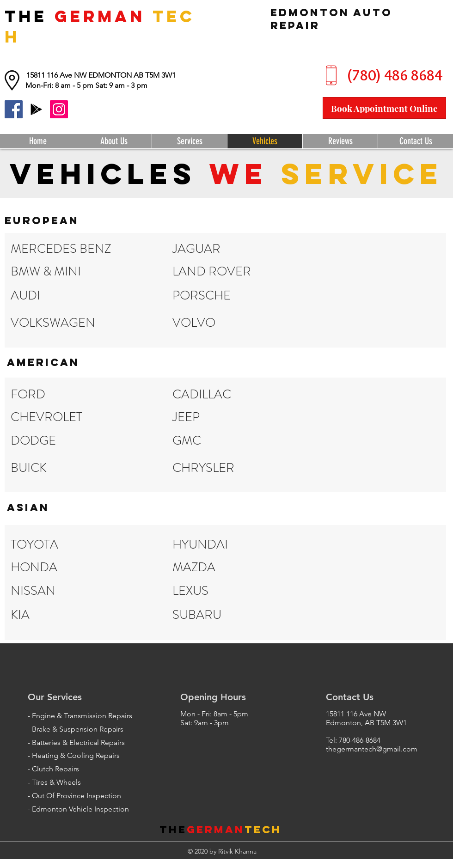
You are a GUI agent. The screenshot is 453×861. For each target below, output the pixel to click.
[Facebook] (14, 109)
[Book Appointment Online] (384, 108)
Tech (263, 829)
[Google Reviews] (36, 109)
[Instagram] (59, 109)
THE (30, 16)
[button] (86, 85)
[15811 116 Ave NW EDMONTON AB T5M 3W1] (100, 75)
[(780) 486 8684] (394, 75)
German (216, 829)
